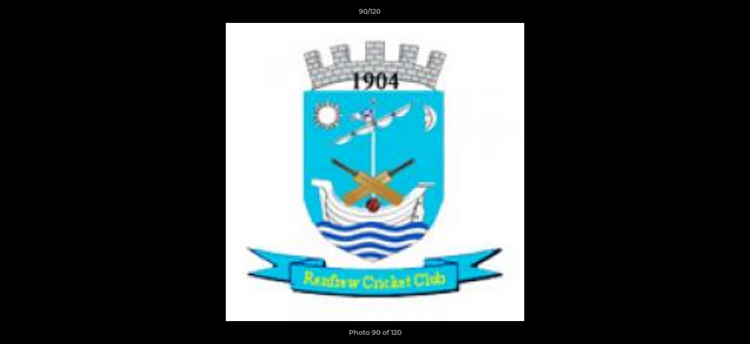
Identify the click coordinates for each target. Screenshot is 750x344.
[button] (710, 14)
